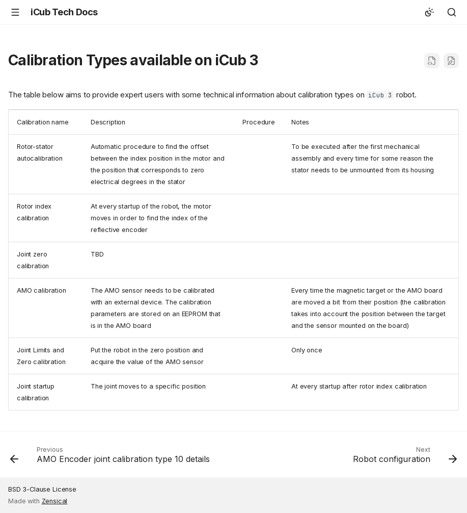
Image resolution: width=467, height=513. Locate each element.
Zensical (55, 501)
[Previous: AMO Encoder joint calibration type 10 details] (111, 457)
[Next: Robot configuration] (403, 457)
